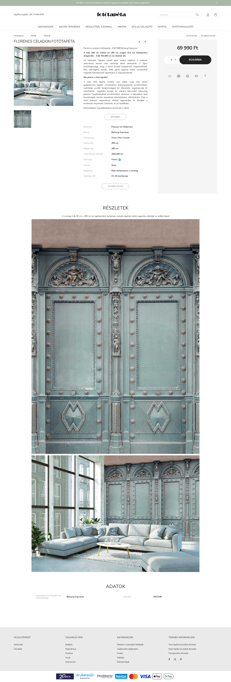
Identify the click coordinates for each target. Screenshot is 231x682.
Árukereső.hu (85, 678)
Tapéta (162, 26)
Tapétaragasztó (182, 26)
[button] (170, 76)
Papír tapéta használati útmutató (182, 649)
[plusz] (175, 60)
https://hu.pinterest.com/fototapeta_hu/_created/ (181, 659)
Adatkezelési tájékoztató (127, 649)
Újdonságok (45, 26)
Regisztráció (70, 649)
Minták (122, 26)
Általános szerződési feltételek (130, 645)
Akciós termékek (69, 26)
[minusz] (167, 60)
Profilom (69, 653)
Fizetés (120, 653)
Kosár (68, 658)
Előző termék (191, 36)
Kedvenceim (70, 662)
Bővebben (115, 117)
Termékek (18, 649)
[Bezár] (216, 3)
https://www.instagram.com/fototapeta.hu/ (175, 659)
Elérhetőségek (123, 662)
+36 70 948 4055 (36, 14)
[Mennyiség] (171, 60)
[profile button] (208, 15)
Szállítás (120, 658)
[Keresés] (179, 15)
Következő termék (208, 36)
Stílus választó (142, 26)
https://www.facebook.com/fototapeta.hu (169, 659)
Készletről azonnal (99, 26)
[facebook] (139, 41)
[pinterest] (145, 41)
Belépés (69, 645)
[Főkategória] (19, 36)
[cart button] (216, 15)
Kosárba (195, 59)
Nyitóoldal (18, 645)
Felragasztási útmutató (178, 653)
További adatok (115, 186)
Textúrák (47, 36)
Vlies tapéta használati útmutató (182, 644)
